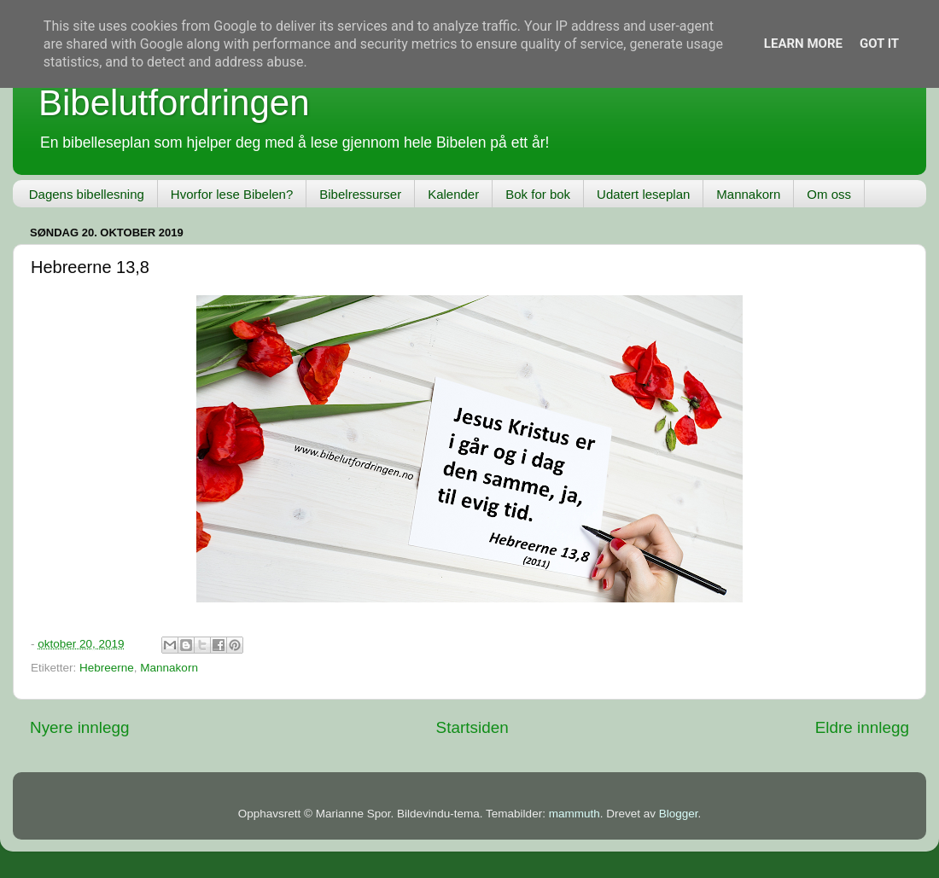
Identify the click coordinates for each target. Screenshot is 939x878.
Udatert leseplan (643, 194)
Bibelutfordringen (174, 103)
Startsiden (472, 727)
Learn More (803, 43)
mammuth (574, 813)
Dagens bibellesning (86, 194)
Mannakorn (748, 194)
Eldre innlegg (862, 727)
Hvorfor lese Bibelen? (232, 194)
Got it (879, 43)
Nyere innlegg (80, 727)
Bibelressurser (360, 194)
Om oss (829, 194)
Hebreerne (106, 667)
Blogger (678, 813)
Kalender (453, 194)
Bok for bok (537, 194)
